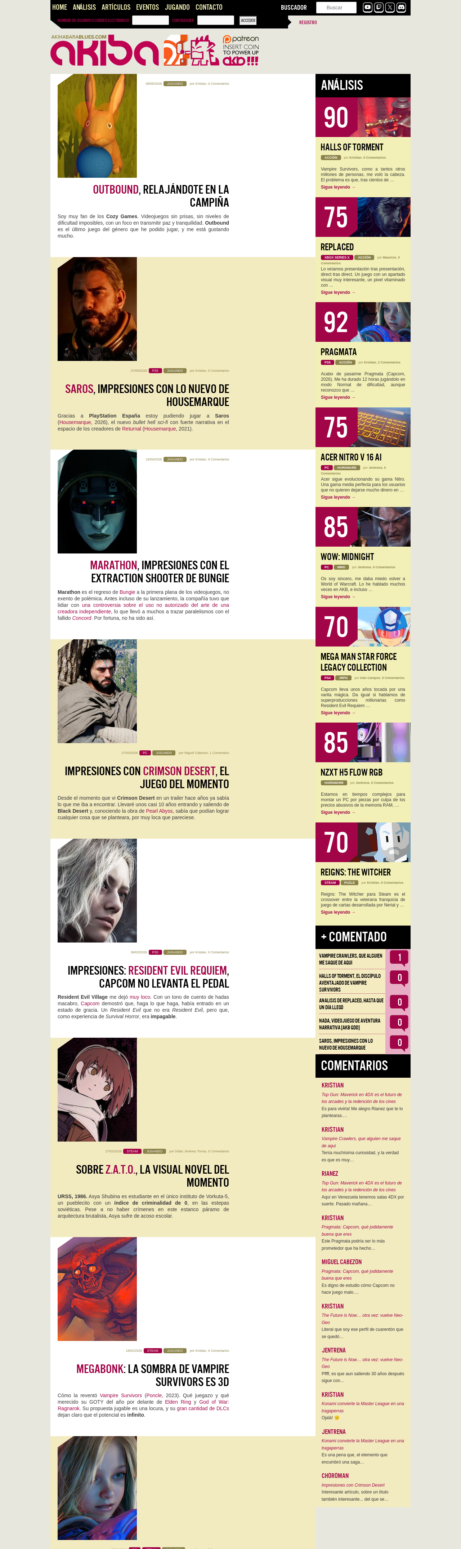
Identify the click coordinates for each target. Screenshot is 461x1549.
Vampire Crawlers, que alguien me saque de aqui (350, 959)
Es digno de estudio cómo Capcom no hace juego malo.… (358, 1289)
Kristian (200, 83)
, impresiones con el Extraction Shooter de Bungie (159, 316)
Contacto (209, 7)
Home (59, 7)
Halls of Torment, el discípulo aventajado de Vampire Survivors (350, 983)
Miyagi (201, 1433)
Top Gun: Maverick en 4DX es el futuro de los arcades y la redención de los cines (362, 1098)
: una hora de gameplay (150, 1036)
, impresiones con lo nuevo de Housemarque (147, 212)
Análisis (84, 7)
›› (144, 1538)
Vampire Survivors (121, 752)
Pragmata (339, 352)
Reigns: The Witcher (356, 872)
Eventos (147, 7)
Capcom (90, 550)
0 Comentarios (218, 83)
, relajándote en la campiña (161, 109)
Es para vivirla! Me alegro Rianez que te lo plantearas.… (362, 1112)
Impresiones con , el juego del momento (147, 420)
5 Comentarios (218, 810)
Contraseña (183, 20)
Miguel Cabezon (196, 395)
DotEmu (67, 1174)
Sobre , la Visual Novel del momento (152, 628)
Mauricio (200, 810)
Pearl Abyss (159, 453)
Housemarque (75, 239)
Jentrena (199, 1018)
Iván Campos (370, 678)
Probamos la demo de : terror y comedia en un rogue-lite (151, 1251)
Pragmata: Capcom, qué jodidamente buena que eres (357, 1230)
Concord (81, 362)
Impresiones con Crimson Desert (353, 1485)
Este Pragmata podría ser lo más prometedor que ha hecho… (353, 1245)
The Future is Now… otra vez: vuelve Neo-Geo (362, 1319)
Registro (308, 22)
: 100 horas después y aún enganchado (152, 939)
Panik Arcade (112, 1284)
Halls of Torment (352, 147)
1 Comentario (219, 395)
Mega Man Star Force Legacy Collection (359, 662)
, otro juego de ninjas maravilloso (157, 1147)
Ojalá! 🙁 (331, 1417)
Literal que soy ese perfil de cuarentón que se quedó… (362, 1333)
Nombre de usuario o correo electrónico (93, 20)
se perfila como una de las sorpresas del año (152, 835)
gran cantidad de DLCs (203, 765)
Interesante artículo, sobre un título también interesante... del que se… (355, 1496)
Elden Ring (178, 758)
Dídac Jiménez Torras (190, 603)
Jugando (177, 7)
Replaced (337, 247)
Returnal (131, 245)
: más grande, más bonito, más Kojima (145, 1458)
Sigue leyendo (338, 187)
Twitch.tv (94, 1057)
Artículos (116, 7)
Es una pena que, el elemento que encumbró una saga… (355, 1458)
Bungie (127, 336)
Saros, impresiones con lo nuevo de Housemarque (346, 1044)
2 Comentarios (389, 362)
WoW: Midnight (347, 556)
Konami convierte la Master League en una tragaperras (363, 1407)
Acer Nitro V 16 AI (351, 457)
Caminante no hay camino (143, 1348)
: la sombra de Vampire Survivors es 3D (152, 732)
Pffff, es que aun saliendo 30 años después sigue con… (363, 1377)
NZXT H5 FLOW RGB (352, 772)
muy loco (140, 544)
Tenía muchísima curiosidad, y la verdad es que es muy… (360, 1156)
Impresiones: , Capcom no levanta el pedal (148, 524)
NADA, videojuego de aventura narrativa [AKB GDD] (349, 1024)
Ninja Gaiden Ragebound (145, 1167)
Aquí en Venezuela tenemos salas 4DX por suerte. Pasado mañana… (363, 1201)
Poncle (154, 752)
